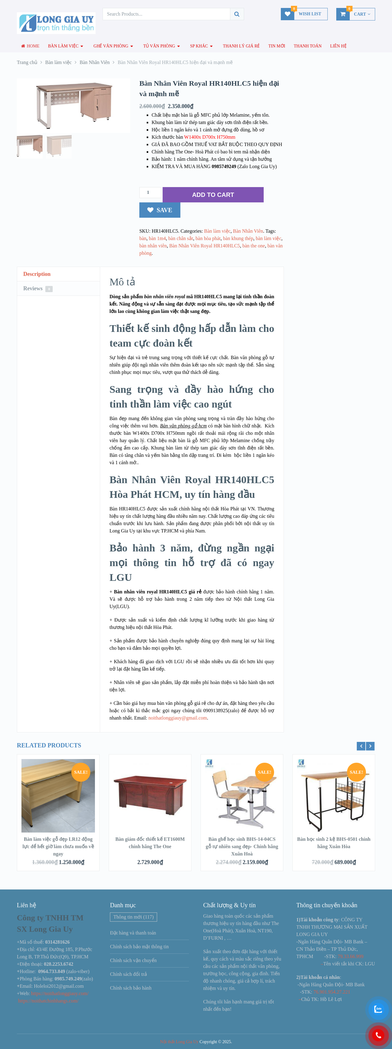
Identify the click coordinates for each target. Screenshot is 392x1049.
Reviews (38, 288)
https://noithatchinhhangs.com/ (48, 1000)
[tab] (58, 274)
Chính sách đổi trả (128, 974)
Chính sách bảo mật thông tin (139, 946)
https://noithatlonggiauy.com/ (60, 993)
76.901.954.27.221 (332, 991)
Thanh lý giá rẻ (241, 46)
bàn (142, 238)
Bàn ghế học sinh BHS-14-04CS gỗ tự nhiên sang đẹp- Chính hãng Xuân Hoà (242, 846)
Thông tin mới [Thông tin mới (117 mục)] (133, 916)
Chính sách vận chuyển (133, 960)
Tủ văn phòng (159, 46)
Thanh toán (308, 46)
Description (37, 274)
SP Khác (199, 46)
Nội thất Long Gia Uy (179, 1042)
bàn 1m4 (157, 238)
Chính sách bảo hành (131, 988)
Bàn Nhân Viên (248, 231)
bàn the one (253, 245)
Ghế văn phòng (110, 46)
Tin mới (276, 46)
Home (30, 46)
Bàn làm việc (63, 46)
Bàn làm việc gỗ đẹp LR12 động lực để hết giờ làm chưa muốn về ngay (58, 846)
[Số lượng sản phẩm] (150, 192)
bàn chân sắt (180, 238)
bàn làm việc (268, 238)
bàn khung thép (238, 238)
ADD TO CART (213, 194)
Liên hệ (338, 46)
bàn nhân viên (153, 245)
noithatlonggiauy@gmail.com (178, 717)
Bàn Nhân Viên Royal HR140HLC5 (204, 245)
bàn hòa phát (208, 238)
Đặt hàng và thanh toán (133, 932)
